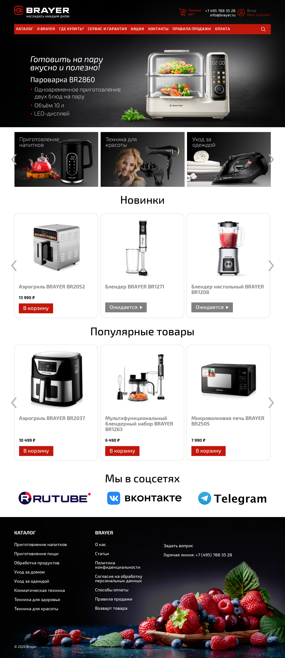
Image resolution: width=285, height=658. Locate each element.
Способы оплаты (111, 589)
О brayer (46, 29)
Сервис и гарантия (107, 29)
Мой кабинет (259, 14)
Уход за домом (29, 571)
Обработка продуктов (36, 562)
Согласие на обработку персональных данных (118, 578)
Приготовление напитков (40, 544)
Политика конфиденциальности (117, 565)
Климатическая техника (39, 590)
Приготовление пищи (36, 553)
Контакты (158, 29)
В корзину (36, 308)
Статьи (102, 553)
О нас (100, 544)
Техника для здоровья (37, 599)
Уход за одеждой (31, 581)
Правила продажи (192, 29)
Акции (137, 29)
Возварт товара (111, 608)
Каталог (24, 29)
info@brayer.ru (223, 15)
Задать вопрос (178, 545)
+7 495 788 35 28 (220, 10)
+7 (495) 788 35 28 (213, 554)
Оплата (222, 29)
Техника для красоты (36, 608)
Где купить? (71, 29)
